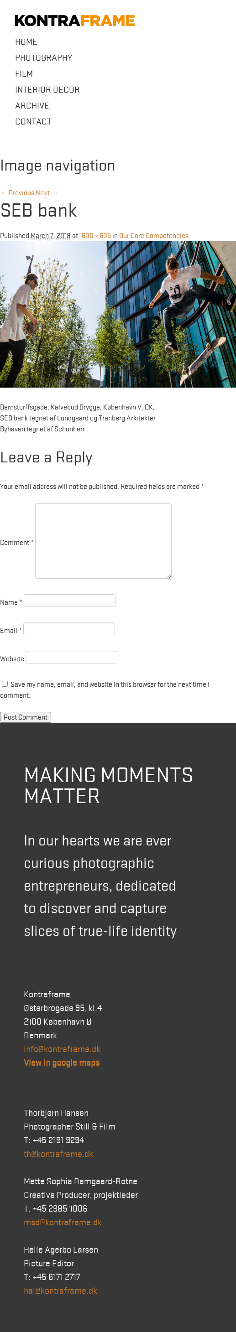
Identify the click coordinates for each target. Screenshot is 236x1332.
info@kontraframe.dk (62, 1049)
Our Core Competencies (154, 236)
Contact (33, 122)
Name (11, 602)
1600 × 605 (95, 236)
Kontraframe (75, 20)
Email (11, 631)
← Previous (17, 193)
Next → (47, 193)
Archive (32, 106)
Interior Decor (47, 90)
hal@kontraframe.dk (60, 1291)
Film (24, 74)
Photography (43, 58)
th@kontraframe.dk (58, 1154)
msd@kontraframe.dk (63, 1223)
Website (12, 659)
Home (26, 42)
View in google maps (62, 1063)
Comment (17, 543)
